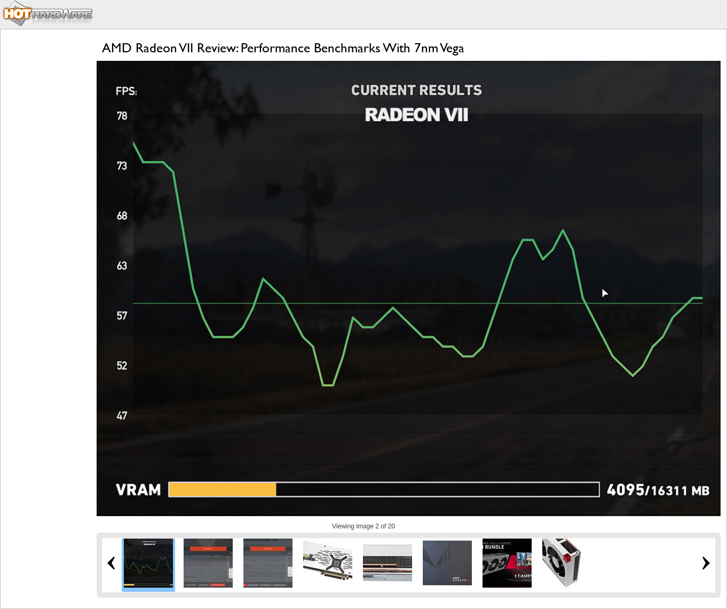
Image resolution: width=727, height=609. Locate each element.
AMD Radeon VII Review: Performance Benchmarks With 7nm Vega (283, 48)
